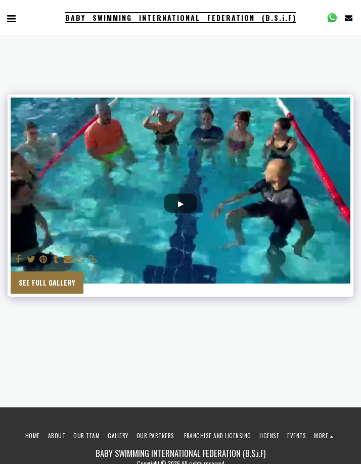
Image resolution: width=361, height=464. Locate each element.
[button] (11, 18)
